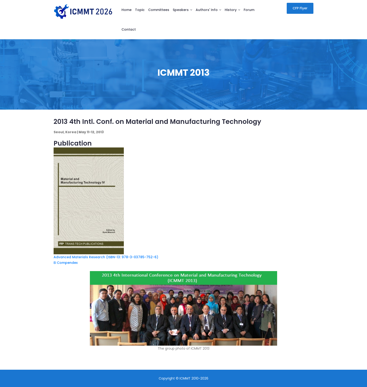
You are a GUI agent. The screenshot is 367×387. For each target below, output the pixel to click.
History (231, 9)
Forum (249, 9)
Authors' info (207, 9)
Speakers (181, 9)
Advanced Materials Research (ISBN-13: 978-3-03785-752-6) (106, 257)
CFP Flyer (300, 8)
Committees (158, 9)
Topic (140, 9)
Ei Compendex (66, 262)
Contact (128, 29)
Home (126, 9)
